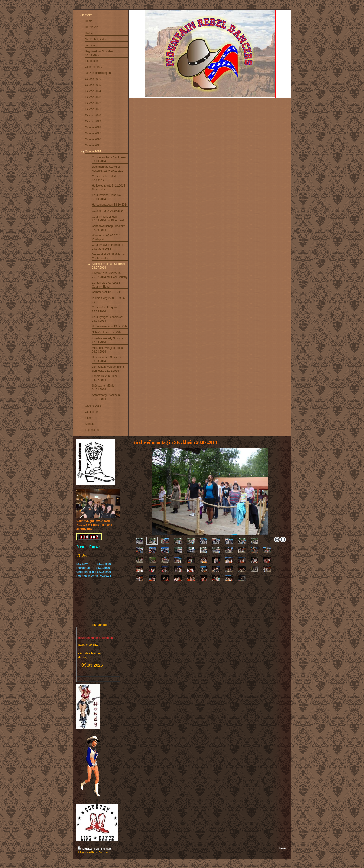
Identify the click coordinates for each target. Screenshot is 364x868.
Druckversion (88, 848)
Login (283, 848)
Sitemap (106, 848)
